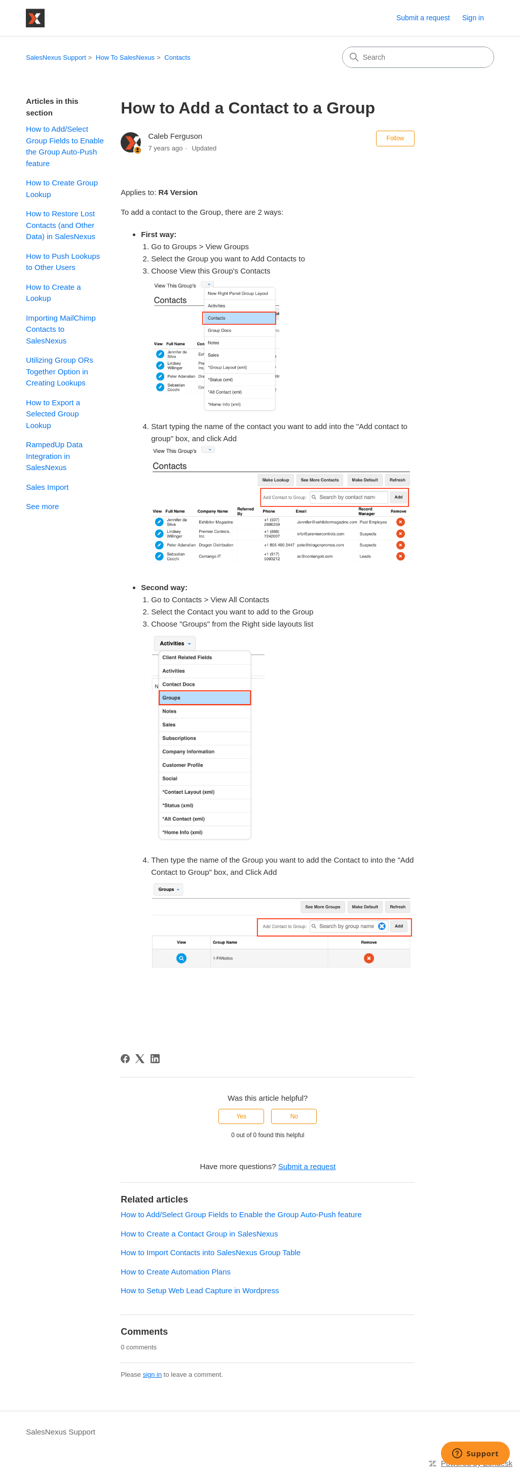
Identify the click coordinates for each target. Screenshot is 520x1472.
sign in (152, 1374)
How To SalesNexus (125, 57)
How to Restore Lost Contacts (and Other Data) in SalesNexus (60, 225)
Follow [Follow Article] (395, 138)
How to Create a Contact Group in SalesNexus (199, 1233)
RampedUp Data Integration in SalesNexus (54, 456)
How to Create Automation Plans (176, 1271)
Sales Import (47, 487)
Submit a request (423, 18)
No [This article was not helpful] (294, 1116)
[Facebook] (125, 1058)
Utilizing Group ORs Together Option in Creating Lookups (59, 371)
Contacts (177, 57)
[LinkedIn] (155, 1058)
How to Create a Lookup (53, 293)
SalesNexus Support (56, 57)
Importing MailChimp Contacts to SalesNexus (61, 329)
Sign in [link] (473, 18)
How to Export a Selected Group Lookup (53, 414)
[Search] (418, 57)
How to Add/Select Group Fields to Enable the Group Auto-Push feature (64, 146)
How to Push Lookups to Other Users (63, 262)
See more (42, 506)
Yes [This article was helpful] (241, 1116)
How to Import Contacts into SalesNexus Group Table (211, 1252)
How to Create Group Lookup (62, 188)
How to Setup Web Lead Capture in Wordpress (200, 1290)
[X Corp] (139, 1058)
